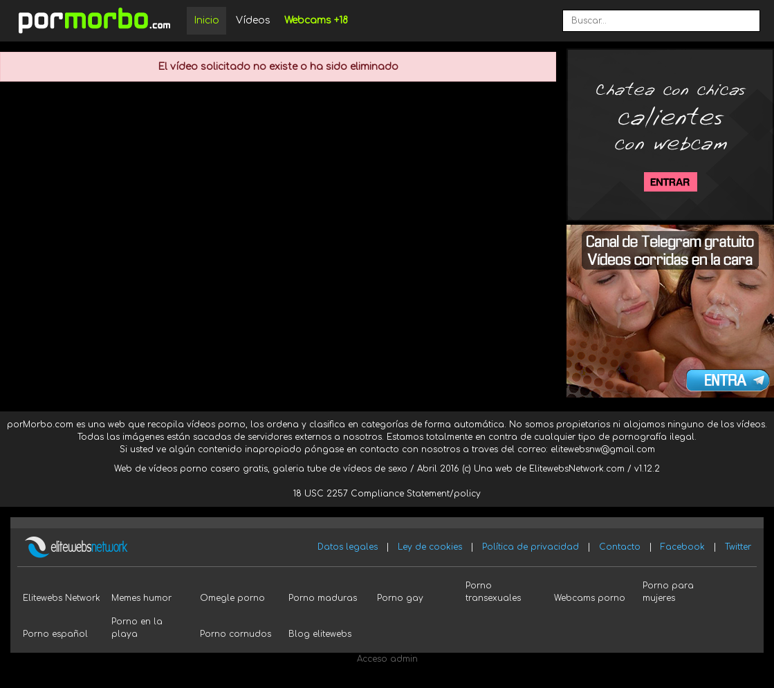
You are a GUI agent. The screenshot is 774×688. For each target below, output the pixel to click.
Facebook (683, 547)
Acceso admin (387, 659)
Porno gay (400, 598)
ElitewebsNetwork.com (577, 469)
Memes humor (141, 598)
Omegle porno (232, 598)
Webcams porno (589, 598)
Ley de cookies (430, 547)
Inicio (206, 20)
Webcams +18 (316, 20)
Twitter (738, 547)
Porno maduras (322, 598)
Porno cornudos (235, 634)
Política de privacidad (530, 547)
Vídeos (253, 20)
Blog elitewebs (319, 634)
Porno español (55, 634)
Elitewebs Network (61, 598)
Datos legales (347, 547)
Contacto (620, 547)
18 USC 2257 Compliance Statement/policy (387, 494)
